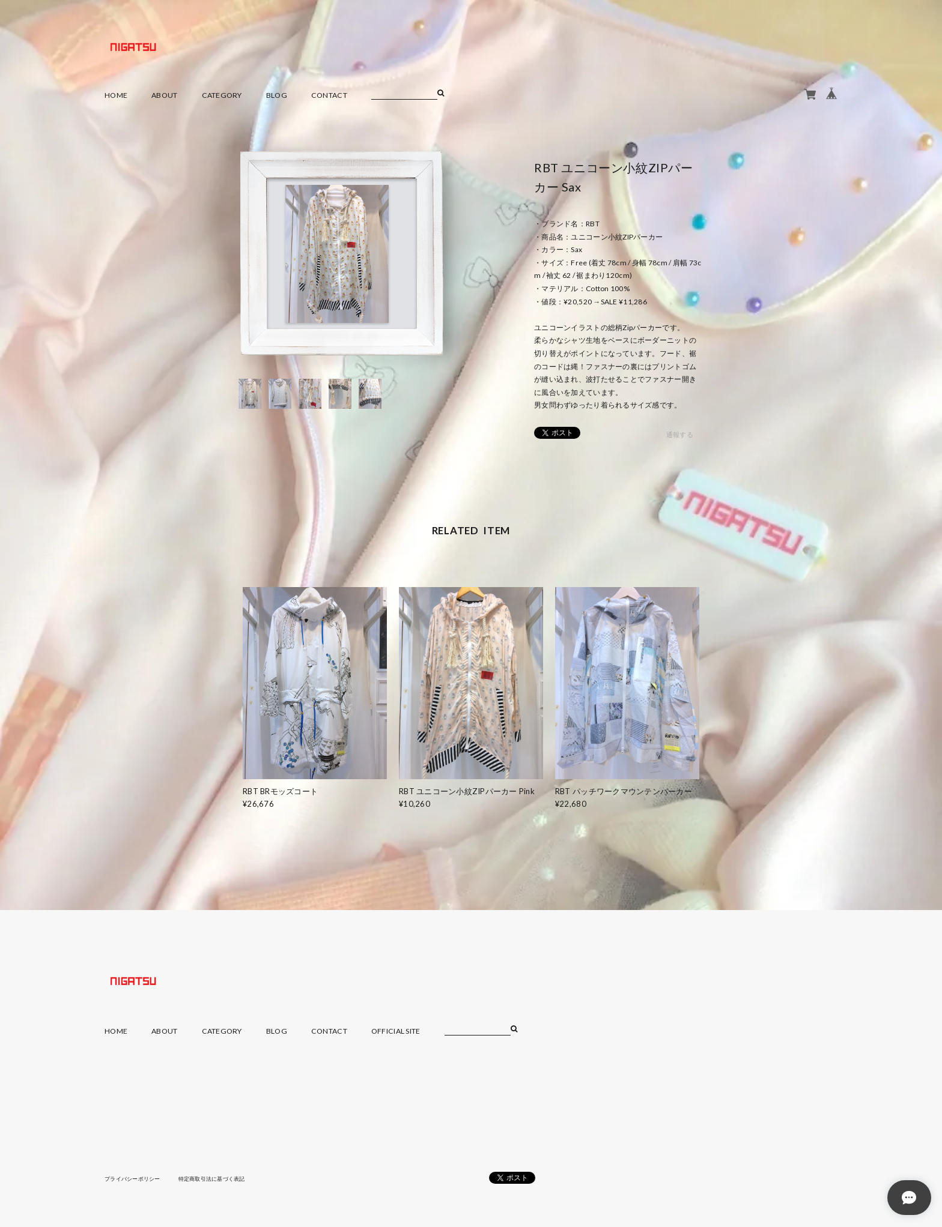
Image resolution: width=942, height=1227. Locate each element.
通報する (679, 435)
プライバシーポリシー (135, 1178)
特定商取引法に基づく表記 (221, 1178)
